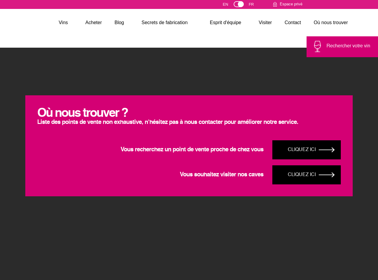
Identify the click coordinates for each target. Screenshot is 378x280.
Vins (63, 22)
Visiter (265, 22)
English (231, 5)
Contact (293, 22)
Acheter (93, 22)
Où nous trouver (331, 22)
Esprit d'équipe (225, 22)
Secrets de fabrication (165, 22)
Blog (119, 22)
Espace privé (291, 4)
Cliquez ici (302, 149)
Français (254, 6)
